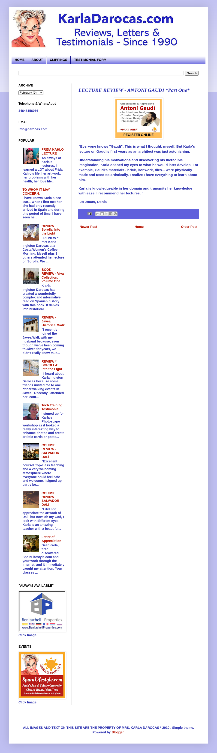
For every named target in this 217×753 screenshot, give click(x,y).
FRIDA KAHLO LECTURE (53, 151)
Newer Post (88, 227)
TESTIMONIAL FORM (90, 60)
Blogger (118, 732)
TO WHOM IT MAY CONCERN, (36, 191)
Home (139, 227)
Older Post (189, 227)
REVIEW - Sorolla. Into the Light (51, 229)
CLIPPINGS (58, 60)
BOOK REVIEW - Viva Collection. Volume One (53, 275)
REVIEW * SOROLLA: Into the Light (52, 365)
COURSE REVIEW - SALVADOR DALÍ (50, 450)
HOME (19, 60)
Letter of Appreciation (51, 539)
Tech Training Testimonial (52, 407)
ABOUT (37, 60)
